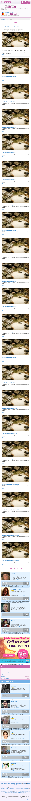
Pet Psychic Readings (22, 792)
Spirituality (17, 30)
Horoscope (13, 783)
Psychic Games (4, 674)
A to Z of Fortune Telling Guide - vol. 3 (10, 509)
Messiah (13, 763)
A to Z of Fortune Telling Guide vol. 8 (10, 382)
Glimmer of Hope (16, 589)
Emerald (13, 686)
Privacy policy (27, 799)
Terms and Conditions (17, 799)
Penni (12, 732)
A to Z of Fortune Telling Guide (11, 27)
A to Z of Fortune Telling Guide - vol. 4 (10, 484)
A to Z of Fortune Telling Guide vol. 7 (10, 408)
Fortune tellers (8, 792)
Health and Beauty (5, 672)
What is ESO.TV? (21, 795)
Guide (7, 30)
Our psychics (7, 783)
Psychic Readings (5, 787)
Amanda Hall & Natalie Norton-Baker (10, 29)
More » (3, 80)
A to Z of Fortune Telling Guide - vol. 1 (10, 560)
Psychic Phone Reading (10, 788)
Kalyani (13, 573)
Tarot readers (3, 791)
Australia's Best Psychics (21, 787)
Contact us (9, 795)
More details (20, 664)
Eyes (20, 29)
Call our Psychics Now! (7, 681)
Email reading (19, 783)
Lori (12, 717)
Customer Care (14, 795)
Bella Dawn (14, 701)
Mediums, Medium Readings (24, 791)
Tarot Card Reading (5, 678)
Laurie (13, 605)
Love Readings (14, 792)
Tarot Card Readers (12, 787)
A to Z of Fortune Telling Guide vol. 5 (10, 459)
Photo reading (11, 30)
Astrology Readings (15, 789)
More (3, 54)
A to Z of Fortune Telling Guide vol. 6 (10, 433)
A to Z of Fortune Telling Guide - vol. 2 (10, 535)
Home (3, 19)
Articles (7, 19)
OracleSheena (15, 747)
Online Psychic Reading (24, 788)
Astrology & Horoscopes (6, 669)
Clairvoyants (17, 788)
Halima (13, 620)
